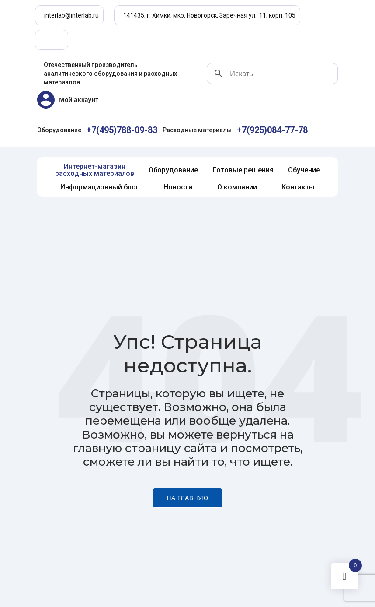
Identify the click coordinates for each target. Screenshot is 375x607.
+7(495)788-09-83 (122, 130)
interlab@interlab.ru (71, 15)
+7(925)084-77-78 (272, 130)
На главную (187, 498)
